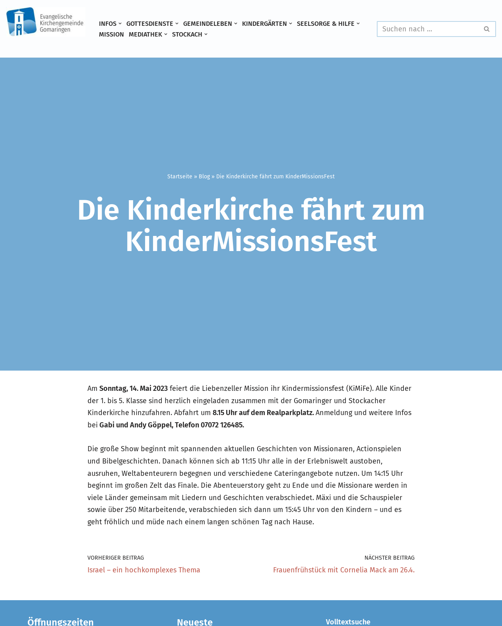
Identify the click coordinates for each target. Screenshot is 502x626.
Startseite (179, 176)
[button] (120, 23)
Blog (204, 176)
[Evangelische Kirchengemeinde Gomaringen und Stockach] (45, 22)
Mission (111, 34)
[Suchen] (427, 29)
